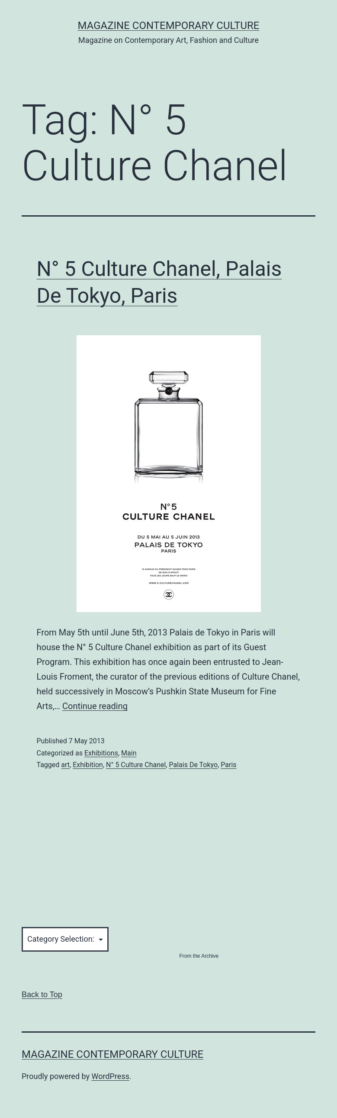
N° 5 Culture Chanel (136, 765)
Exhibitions (101, 753)
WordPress (110, 1076)
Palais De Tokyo (193, 765)
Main (128, 753)
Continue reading (95, 706)
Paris (228, 765)
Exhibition (88, 765)
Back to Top (42, 994)
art (65, 765)
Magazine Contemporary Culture (168, 25)
